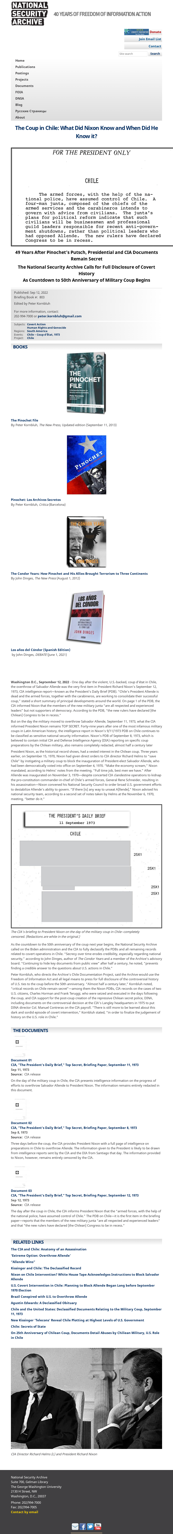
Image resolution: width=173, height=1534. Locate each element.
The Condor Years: (25, 573)
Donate (155, 32)
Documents (24, 86)
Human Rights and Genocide (46, 327)
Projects (21, 79)
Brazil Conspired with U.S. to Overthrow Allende (49, 1296)
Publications (25, 67)
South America (37, 331)
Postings (22, 73)
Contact (155, 46)
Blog (18, 105)
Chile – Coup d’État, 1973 (43, 334)
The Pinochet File (24, 420)
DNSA (19, 98)
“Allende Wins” (23, 1262)
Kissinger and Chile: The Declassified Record (46, 1268)
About (20, 117)
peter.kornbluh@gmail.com (60, 316)
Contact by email (24, 1512)
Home (20, 60)
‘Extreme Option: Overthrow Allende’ (41, 1255)
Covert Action (36, 324)
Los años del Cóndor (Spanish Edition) (40, 650)
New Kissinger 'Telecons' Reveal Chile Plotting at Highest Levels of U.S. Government (78, 1320)
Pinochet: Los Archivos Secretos (36, 500)
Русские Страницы (30, 111)
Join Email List (150, 39)
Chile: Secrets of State (28, 1326)
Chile (30, 338)
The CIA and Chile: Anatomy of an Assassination (48, 1249)
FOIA (19, 92)
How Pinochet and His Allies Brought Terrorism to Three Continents (94, 573)
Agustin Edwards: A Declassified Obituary (44, 1303)
